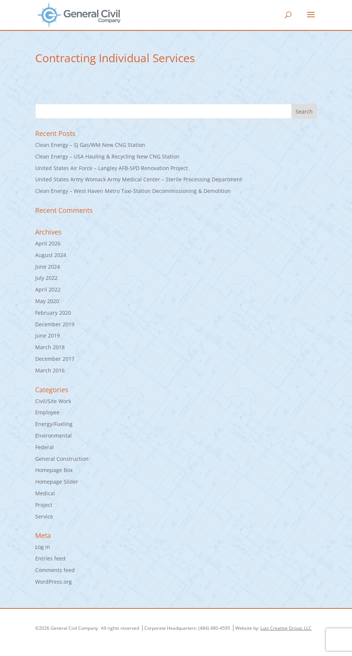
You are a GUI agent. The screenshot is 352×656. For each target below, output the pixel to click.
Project (43, 504)
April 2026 (48, 243)
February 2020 (53, 312)
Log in (42, 546)
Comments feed (55, 570)
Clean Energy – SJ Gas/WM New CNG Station (90, 144)
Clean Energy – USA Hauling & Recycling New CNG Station (107, 156)
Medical (45, 493)
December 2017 (54, 358)
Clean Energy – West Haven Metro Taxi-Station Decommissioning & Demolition (133, 190)
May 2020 (47, 301)
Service (44, 516)
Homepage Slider (56, 481)
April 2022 (48, 289)
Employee (47, 412)
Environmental (53, 435)
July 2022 (46, 277)
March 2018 (50, 347)
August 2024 (50, 255)
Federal (44, 447)
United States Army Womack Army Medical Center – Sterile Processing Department (138, 179)
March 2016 (50, 370)
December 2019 (54, 324)
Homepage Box (54, 470)
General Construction (62, 458)
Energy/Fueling (54, 423)
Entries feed (50, 558)
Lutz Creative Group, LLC (286, 628)
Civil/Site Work (53, 401)
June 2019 (47, 335)
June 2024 (47, 266)
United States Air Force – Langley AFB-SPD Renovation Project (111, 168)
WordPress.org (53, 581)
